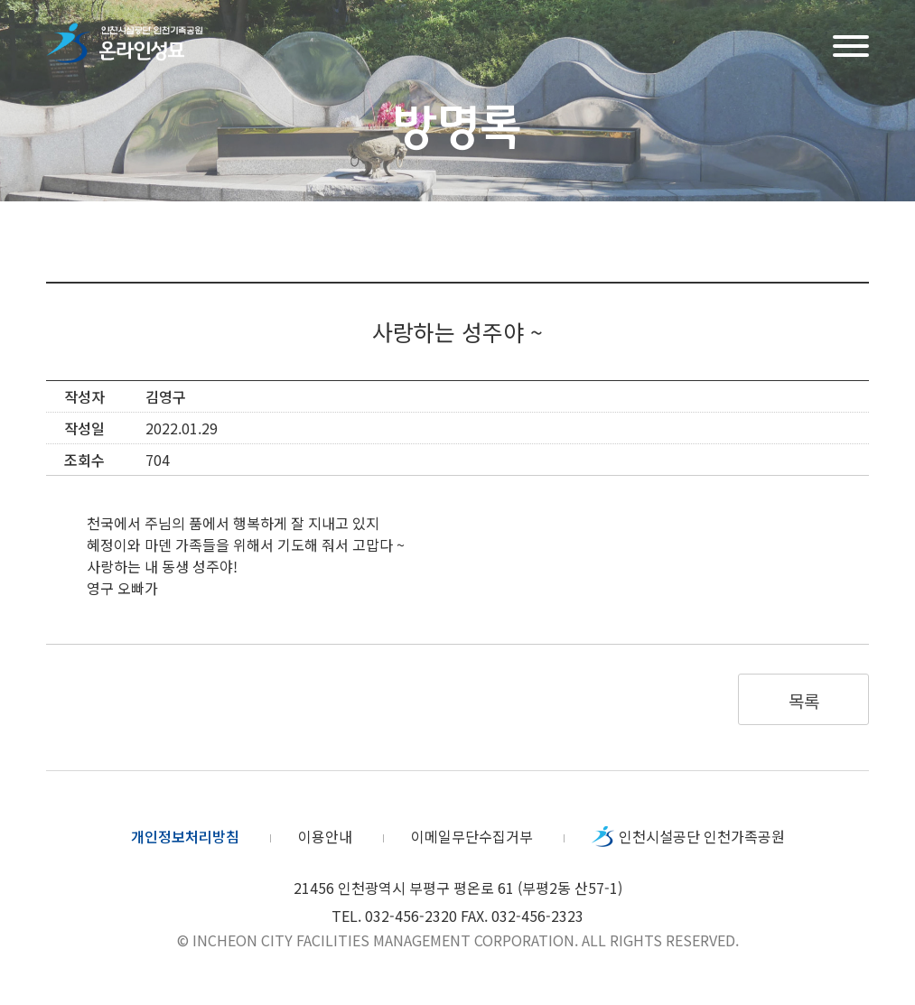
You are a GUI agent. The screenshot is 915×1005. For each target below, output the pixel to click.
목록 (803, 700)
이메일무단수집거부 (472, 836)
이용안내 (325, 836)
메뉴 (851, 44)
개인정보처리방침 (185, 836)
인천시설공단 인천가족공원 (702, 836)
